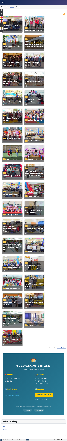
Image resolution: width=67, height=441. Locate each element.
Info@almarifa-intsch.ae (12, 393)
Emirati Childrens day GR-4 (34, 82)
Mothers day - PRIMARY (11, 176)
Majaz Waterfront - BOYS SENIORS (34, 285)
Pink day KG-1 (11, 215)
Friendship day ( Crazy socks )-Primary (33, 101)
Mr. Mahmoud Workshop (11, 194)
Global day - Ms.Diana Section (11, 119)
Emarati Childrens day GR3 (11, 340)
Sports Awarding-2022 (33, 30)
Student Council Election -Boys (34, 230)
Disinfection (32, 325)
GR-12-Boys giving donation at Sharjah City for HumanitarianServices (34, 44)
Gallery (5, 429)
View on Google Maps (44, 394)
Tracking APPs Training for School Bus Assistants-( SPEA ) (12, 247)
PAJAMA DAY (32, 196)
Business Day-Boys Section (32, 64)
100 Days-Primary (12, 288)
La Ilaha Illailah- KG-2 (13, 139)
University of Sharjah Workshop (10, 27)
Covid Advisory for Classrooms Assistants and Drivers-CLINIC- (11, 321)
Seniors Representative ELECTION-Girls (33, 211)
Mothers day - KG (34, 159)
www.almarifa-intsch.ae (12, 395)
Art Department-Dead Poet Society (11, 64)
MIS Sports (10, 159)
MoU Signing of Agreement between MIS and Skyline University (34, 173)
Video (4, 427)
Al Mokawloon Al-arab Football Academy (33, 267)
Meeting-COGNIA (34, 141)
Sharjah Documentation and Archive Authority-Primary (11, 228)
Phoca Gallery (61, 348)
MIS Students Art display (12, 47)
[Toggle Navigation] (2, 2)
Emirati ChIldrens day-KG (12, 102)
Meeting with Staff (13, 268)
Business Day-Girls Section (10, 82)
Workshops (32, 251)
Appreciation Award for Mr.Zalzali (11, 304)
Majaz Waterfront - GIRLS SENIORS (34, 304)
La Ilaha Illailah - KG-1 (35, 120)
